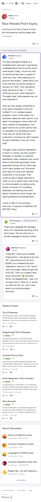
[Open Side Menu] (3, 3)
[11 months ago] (11, 323)
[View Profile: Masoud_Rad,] (4, 436)
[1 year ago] (14, 369)
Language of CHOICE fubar (20, 453)
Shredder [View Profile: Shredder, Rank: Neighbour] (11, 56)
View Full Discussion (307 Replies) (14, 50)
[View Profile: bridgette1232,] (4, 463)
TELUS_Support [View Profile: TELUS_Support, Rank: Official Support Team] (14, 221)
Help (30, 490)
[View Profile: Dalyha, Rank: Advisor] (4, 16)
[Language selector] (17, 3)
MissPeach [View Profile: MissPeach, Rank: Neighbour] (15, 248)
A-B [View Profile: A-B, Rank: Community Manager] (3, 323)
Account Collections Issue (20, 435)
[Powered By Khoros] (20, 496)
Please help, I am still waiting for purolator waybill (22, 471)
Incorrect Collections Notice (20, 444)
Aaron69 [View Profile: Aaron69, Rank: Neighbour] (5, 415)
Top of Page (21, 490)
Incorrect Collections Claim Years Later (23, 462)
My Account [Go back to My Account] (6, 9)
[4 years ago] (9, 346)
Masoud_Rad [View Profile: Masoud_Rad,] (23, 438)
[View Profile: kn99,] (4, 445)
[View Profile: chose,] (4, 454)
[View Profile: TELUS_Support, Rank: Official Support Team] (6, 222)
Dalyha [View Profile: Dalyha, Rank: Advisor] (10, 15)
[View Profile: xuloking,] (4, 472)
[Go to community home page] (10, 3)
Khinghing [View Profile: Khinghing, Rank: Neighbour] (5, 369)
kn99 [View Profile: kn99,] (20, 447)
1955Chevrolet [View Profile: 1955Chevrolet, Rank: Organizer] (7, 392)
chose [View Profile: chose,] (21, 456)
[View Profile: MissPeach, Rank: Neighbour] (8, 249)
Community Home (8, 490)
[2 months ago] (12, 438)
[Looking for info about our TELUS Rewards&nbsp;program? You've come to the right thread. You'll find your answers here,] (20, 340)
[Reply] (35, 43)
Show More (7, 36)
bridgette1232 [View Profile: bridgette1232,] (24, 465)
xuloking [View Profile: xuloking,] (22, 474)
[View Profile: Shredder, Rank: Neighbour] (4, 57)
